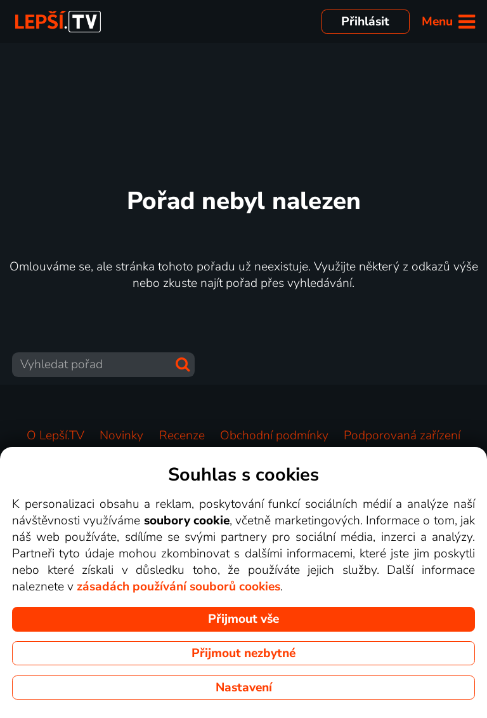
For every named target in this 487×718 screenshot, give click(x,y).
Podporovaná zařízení (402, 435)
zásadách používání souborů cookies (178, 586)
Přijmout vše (243, 619)
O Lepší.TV (55, 435)
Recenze (182, 435)
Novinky (121, 435)
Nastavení (244, 687)
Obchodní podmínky (274, 435)
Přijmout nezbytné (243, 653)
